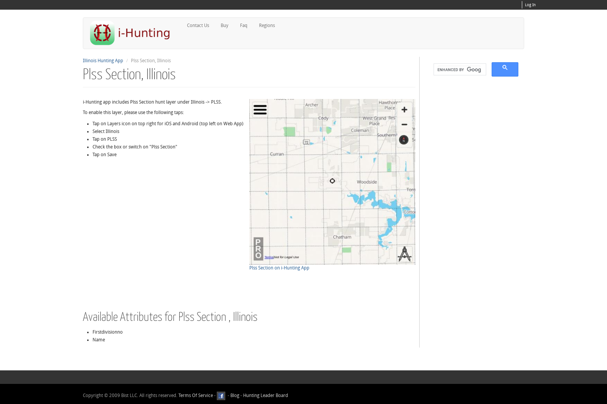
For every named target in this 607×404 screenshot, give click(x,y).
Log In (530, 5)
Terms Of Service (195, 395)
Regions (267, 25)
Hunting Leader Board (265, 395)
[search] (459, 69)
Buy (224, 25)
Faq (243, 25)
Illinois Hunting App (103, 60)
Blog (234, 395)
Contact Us (198, 25)
